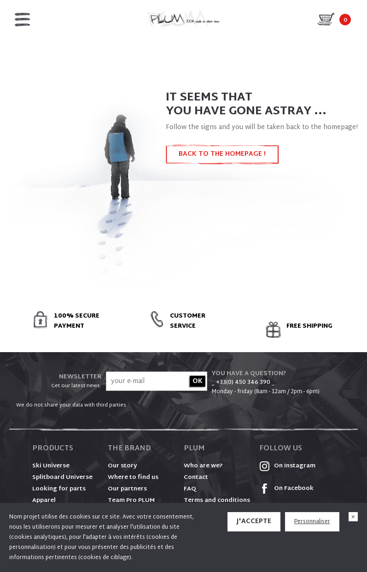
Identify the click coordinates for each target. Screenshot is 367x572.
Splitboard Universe (62, 477)
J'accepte (254, 521)
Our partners (127, 489)
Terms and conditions (217, 500)
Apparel (44, 500)
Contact (196, 477)
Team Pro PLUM (131, 500)
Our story (122, 466)
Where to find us (133, 477)
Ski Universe (51, 466)
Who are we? (203, 466)
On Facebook (286, 488)
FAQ (190, 489)
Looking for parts (59, 489)
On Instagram (287, 466)
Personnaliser (312, 522)
